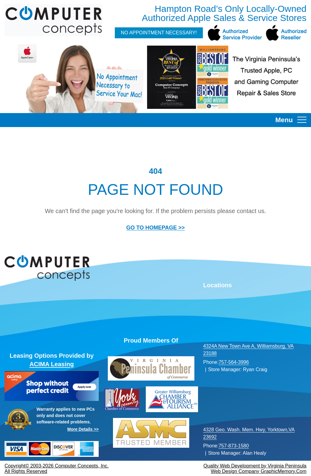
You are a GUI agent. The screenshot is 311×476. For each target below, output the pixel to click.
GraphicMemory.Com (283, 471)
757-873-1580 (234, 445)
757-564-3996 (234, 362)
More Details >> (83, 429)
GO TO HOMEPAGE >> (155, 228)
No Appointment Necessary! (159, 32)
